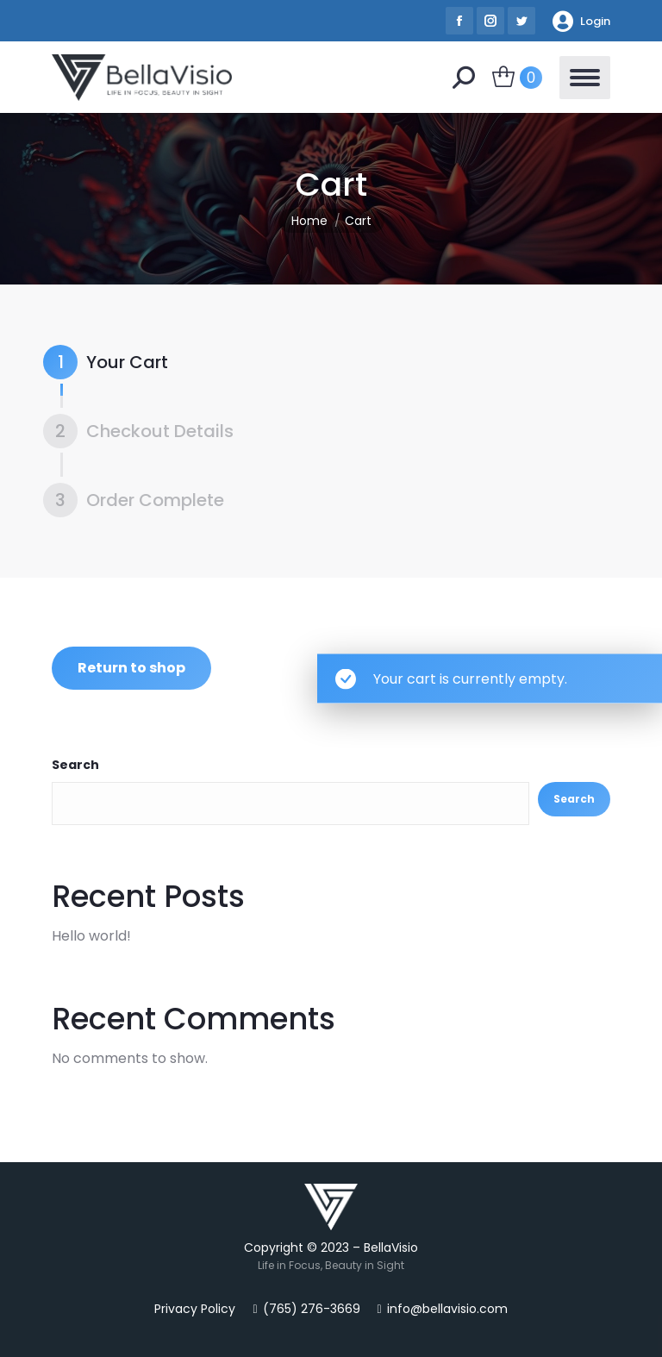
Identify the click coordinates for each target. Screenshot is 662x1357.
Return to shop (131, 668)
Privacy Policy (194, 1308)
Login (581, 21)
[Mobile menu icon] (584, 77)
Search (75, 764)
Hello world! (91, 936)
